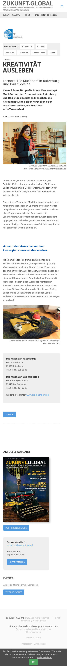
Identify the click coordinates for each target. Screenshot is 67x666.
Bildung (41, 46)
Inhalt (27, 14)
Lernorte (23, 52)
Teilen (53, 52)
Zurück (9, 414)
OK (33, 661)
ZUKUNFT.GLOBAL (11, 14)
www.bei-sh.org (33, 637)
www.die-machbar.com (37, 394)
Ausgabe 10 (27, 46)
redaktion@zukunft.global (33, 620)
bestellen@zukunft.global (20, 545)
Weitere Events (14, 592)
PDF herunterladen (16, 527)
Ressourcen (39, 52)
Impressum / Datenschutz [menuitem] (34, 643)
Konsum (10, 52)
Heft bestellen (17, 562)
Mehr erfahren (44, 657)
